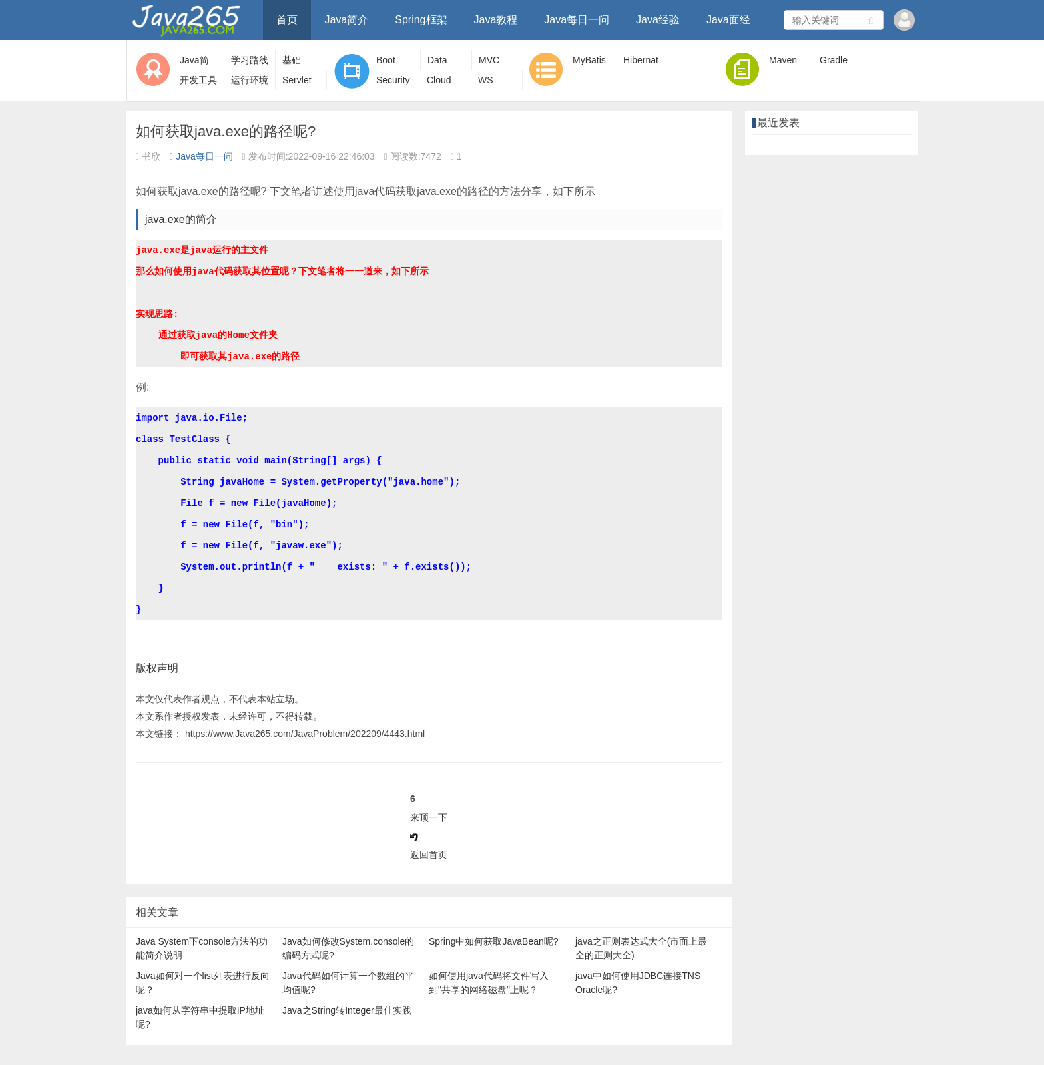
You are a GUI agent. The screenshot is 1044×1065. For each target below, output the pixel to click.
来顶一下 (428, 817)
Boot (385, 60)
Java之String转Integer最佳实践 (346, 1010)
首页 (287, 19)
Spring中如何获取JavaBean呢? (494, 941)
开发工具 (198, 80)
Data (437, 60)
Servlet (297, 80)
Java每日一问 (576, 19)
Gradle (834, 60)
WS (485, 80)
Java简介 (346, 19)
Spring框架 (421, 19)
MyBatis (589, 60)
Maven (783, 60)
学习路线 (249, 60)
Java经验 (658, 19)
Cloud (439, 80)
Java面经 (728, 19)
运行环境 (249, 80)
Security (393, 80)
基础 (291, 60)
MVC (489, 60)
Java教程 (496, 19)
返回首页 (428, 854)
